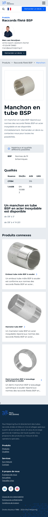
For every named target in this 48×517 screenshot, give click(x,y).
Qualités (5, 452)
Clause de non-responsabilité (12, 497)
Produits (7, 62)
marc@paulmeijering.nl (12, 48)
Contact (5, 465)
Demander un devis (32, 9)
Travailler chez (8, 481)
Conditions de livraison (10, 503)
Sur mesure (7, 462)
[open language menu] (9, 9)
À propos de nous (9, 475)
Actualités (6, 478)
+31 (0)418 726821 (9, 45)
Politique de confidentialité (12, 500)
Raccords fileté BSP (24, 62)
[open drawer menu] (44, 3)
